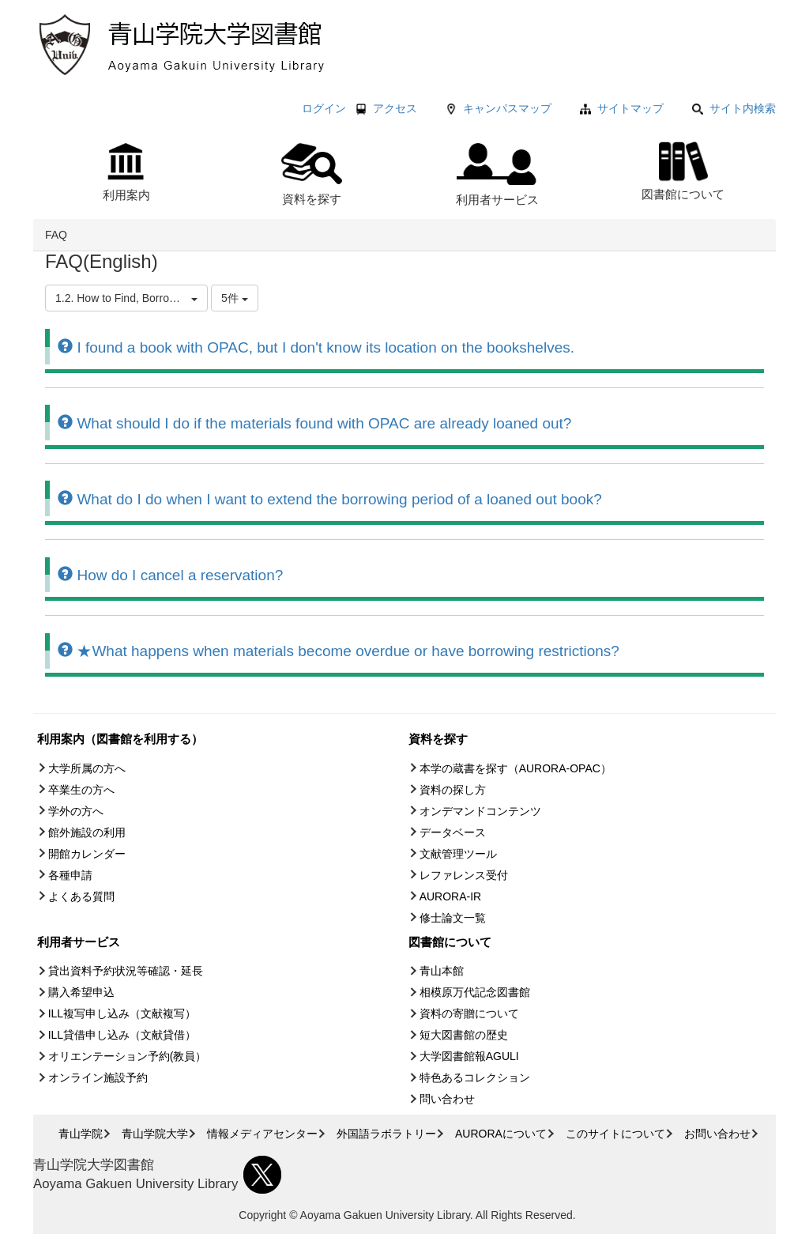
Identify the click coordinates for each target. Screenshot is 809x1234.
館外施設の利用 (87, 832)
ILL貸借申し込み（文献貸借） (122, 1034)
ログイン (324, 108)
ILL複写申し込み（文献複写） (122, 1013)
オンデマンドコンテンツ (480, 811)
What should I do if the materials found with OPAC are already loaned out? (314, 423)
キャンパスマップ (507, 108)
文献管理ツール (458, 853)
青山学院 (80, 1133)
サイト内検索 (734, 108)
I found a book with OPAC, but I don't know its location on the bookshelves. (316, 347)
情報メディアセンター (262, 1133)
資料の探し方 (453, 789)
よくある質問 (81, 896)
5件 (234, 298)
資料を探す (311, 174)
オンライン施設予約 (98, 1077)
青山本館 (442, 970)
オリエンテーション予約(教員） (127, 1056)
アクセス (395, 108)
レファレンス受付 (464, 875)
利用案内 (126, 172)
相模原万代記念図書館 (475, 992)
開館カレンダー (87, 853)
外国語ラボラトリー (386, 1133)
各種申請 (70, 875)
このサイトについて (615, 1133)
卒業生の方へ (81, 789)
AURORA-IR (451, 896)
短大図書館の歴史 (464, 1034)
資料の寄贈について (469, 1013)
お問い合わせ (717, 1133)
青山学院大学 (155, 1133)
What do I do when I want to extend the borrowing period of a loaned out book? (330, 499)
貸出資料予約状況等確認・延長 (125, 970)
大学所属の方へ (87, 768)
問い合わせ (447, 1098)
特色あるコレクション (475, 1077)
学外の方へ (75, 811)
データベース (453, 832)
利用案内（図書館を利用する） (120, 738)
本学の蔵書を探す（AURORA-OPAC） (515, 768)
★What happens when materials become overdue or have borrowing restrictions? (338, 651)
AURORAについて (501, 1133)
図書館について (683, 169)
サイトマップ (630, 108)
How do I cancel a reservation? (170, 575)
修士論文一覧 (453, 917)
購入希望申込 (81, 992)
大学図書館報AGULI (469, 1056)
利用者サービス (497, 174)
